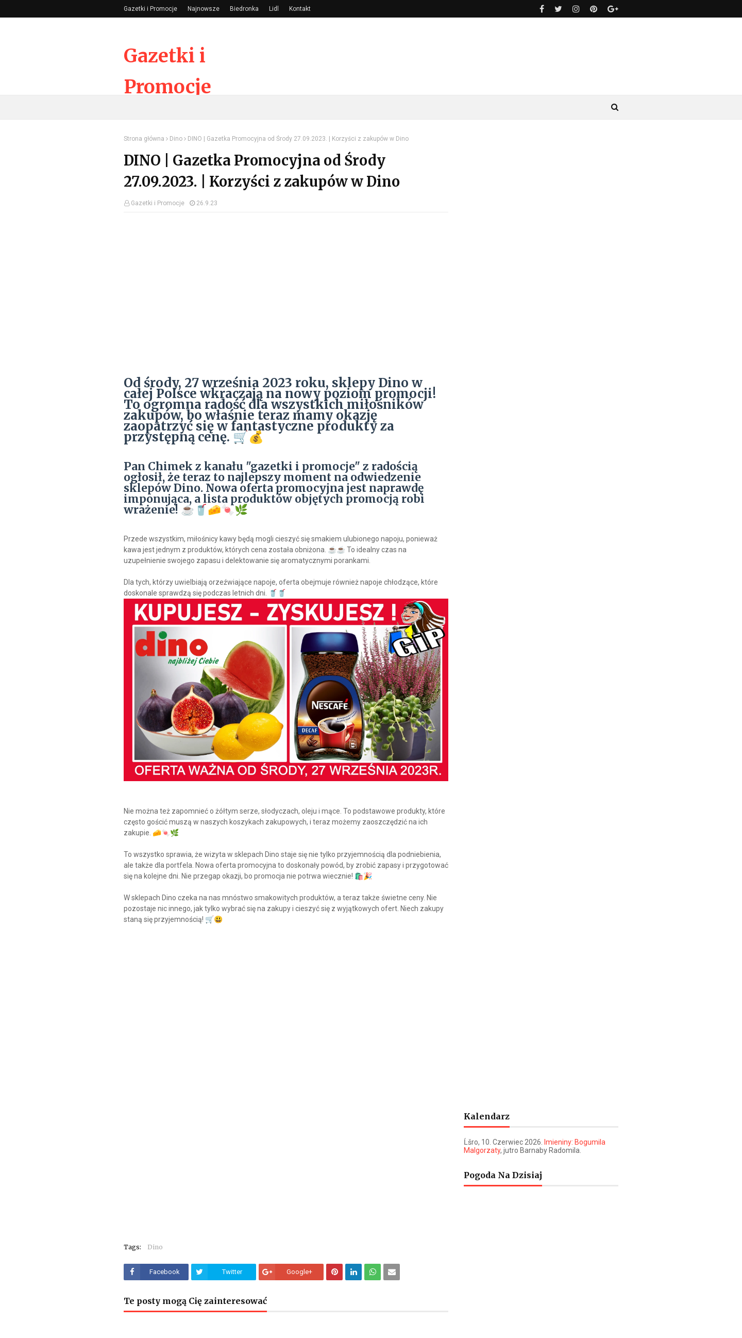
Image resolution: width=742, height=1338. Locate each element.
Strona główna (144, 138)
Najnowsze (204, 8)
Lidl (274, 8)
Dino (176, 138)
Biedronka (244, 8)
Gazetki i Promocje (150, 8)
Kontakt (300, 8)
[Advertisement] (286, 295)
